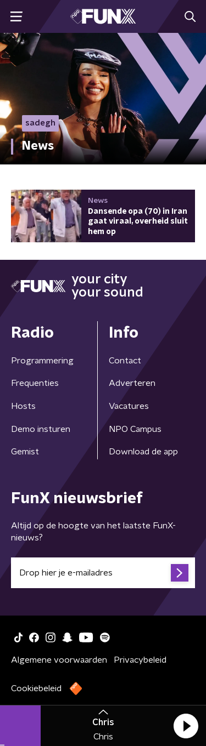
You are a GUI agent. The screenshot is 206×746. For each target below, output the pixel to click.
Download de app (143, 451)
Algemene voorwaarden (59, 660)
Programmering (42, 360)
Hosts (23, 406)
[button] (185, 725)
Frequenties (35, 383)
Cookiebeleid (36, 688)
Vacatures (129, 406)
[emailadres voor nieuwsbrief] (103, 572)
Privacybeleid (140, 660)
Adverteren (132, 383)
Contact (125, 360)
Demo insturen (40, 429)
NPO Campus (135, 429)
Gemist (25, 451)
